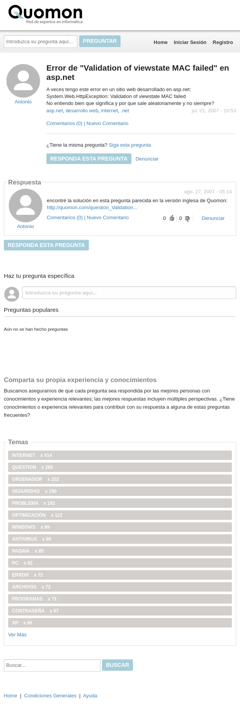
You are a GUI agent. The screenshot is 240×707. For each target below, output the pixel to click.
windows (30, 527)
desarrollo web (82, 110)
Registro (223, 42)
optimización (37, 515)
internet (109, 110)
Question (32, 467)
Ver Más (17, 635)
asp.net (54, 110)
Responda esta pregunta (89, 159)
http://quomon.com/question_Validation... (92, 207)
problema (33, 503)
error (27, 575)
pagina (28, 551)
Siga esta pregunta (130, 145)
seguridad (34, 491)
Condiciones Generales (50, 696)
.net (125, 110)
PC (22, 563)
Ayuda (90, 696)
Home (161, 42)
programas (34, 599)
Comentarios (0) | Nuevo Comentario (87, 123)
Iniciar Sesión (190, 42)
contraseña (35, 611)
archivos (31, 587)
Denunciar (147, 159)
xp (22, 623)
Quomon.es (70, 13)
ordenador (35, 479)
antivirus (31, 539)
